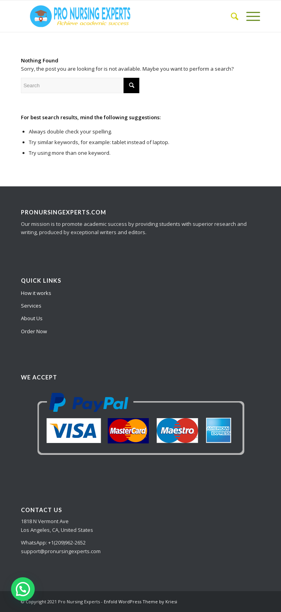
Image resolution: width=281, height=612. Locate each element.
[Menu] (249, 16)
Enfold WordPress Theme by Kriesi (140, 601)
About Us (32, 318)
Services (31, 305)
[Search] (230, 16)
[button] (23, 589)
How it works (36, 293)
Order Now (34, 331)
